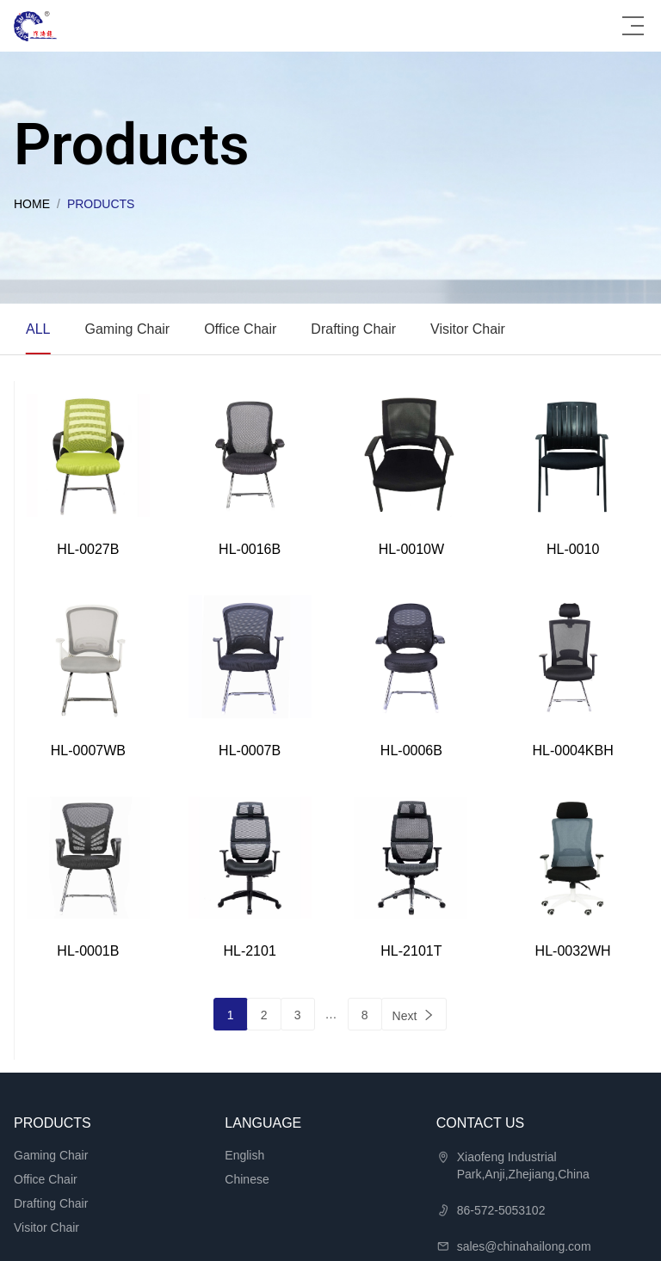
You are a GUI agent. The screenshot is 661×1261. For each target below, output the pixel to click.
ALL (38, 329)
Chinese (247, 1179)
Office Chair (240, 329)
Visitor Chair (467, 329)
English (244, 1155)
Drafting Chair (353, 329)
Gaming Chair (127, 329)
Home (32, 204)
